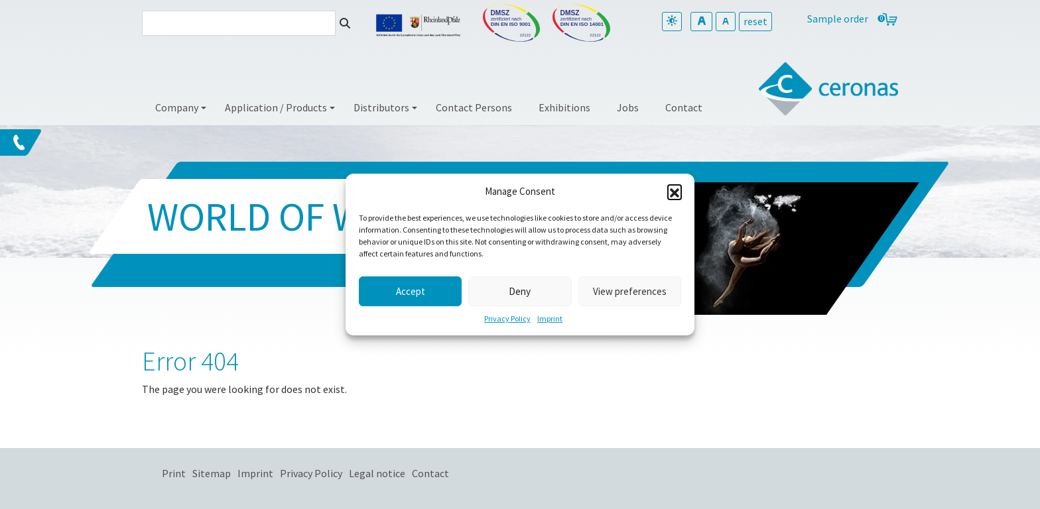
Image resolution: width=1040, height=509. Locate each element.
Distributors (381, 107)
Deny (520, 291)
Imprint (549, 318)
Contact (683, 107)
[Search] (239, 23)
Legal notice (377, 473)
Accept (410, 291)
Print (174, 473)
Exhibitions (564, 107)
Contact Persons (474, 107)
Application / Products (276, 107)
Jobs (628, 107)
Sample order (837, 18)
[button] (674, 191)
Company (176, 107)
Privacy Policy (507, 318)
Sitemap (211, 473)
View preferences (630, 291)
